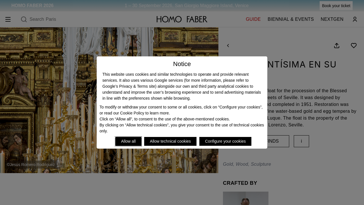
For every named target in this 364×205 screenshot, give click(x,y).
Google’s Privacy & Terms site (128, 86)
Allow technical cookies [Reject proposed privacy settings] (170, 141)
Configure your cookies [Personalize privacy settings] (225, 141)
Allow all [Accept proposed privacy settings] (128, 141)
